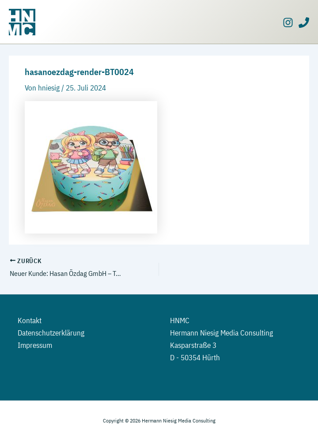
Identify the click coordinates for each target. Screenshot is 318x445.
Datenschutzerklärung (51, 333)
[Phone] (304, 22)
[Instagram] (288, 22)
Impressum (35, 345)
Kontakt (30, 320)
